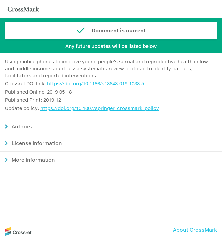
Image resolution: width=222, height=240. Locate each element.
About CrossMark (195, 230)
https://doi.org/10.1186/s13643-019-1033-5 (95, 83)
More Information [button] (33, 160)
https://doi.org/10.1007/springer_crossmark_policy (99, 108)
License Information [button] (37, 143)
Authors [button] (22, 126)
